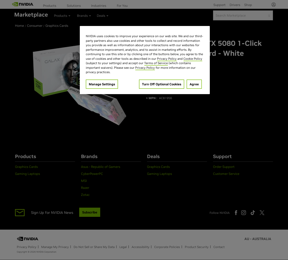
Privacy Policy (167, 59)
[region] (145, 60)
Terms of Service (156, 63)
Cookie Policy (192, 59)
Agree (194, 84)
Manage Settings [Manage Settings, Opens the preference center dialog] (102, 84)
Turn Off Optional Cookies (161, 84)
